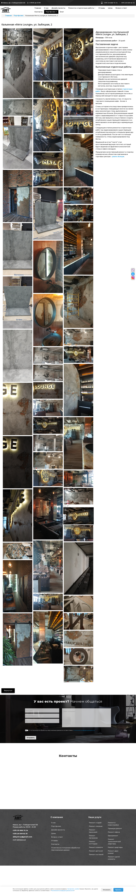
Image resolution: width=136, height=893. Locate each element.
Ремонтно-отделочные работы (81, 8)
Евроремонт (113, 836)
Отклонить (107, 890)
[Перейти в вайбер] (132, 270)
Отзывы (101, 8)
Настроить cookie (73, 889)
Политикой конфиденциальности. (84, 730)
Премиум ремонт (115, 828)
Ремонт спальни (95, 826)
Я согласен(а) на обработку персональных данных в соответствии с (62, 730)
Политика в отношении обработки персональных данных (65, 849)
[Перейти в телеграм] (132, 274)
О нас (46, 8)
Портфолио (50, 12)
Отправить (31, 737)
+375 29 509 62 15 (128, 3)
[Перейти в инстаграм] (132, 277)
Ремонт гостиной (96, 854)
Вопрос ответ (121, 8)
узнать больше (118, 156)
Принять (118, 890)
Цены (110, 8)
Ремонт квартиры (115, 847)
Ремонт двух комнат (113, 852)
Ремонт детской (96, 851)
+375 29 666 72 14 (111, 3)
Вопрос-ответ (57, 837)
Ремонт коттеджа (93, 843)
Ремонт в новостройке (113, 824)
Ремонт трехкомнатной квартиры (114, 841)
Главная (37, 8)
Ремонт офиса (114, 832)
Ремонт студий (95, 823)
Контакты (38, 12)
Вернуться (8, 690)
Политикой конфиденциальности (62, 890)
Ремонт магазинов (93, 837)
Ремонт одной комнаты (114, 858)
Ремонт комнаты (96, 847)
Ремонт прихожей (93, 831)
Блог (62, 12)
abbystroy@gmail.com (22, 837)
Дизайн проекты (58, 8)
